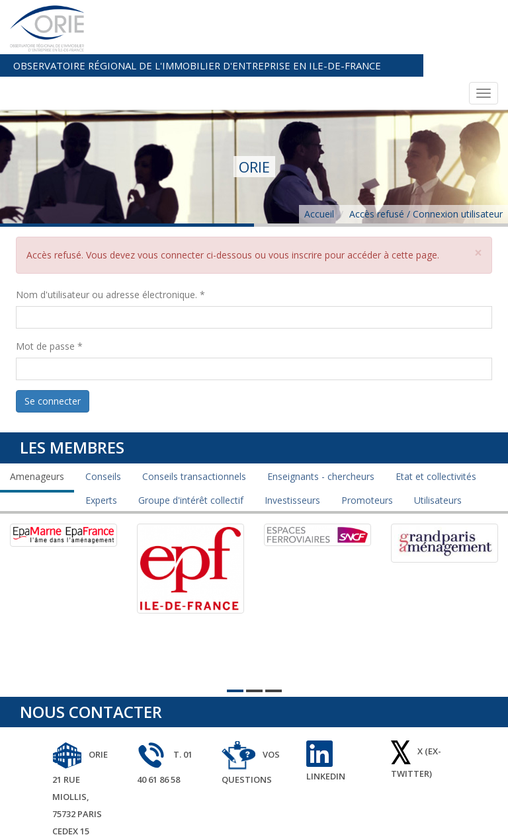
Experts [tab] (101, 445)
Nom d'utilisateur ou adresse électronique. (110, 240)
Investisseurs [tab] (292, 445)
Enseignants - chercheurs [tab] (320, 421)
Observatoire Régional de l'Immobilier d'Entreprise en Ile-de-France (286, 11)
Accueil (319, 159)
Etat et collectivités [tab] (436, 421)
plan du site (336, 817)
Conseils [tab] (103, 421)
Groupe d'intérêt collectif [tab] (190, 445)
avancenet (472, 817)
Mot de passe (49, 292)
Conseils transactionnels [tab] (194, 421)
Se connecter (52, 346)
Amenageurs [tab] (37, 421)
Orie (294, 817)
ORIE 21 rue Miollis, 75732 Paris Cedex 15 (80, 738)
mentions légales (405, 817)
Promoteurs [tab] (367, 445)
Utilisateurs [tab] (438, 445)
